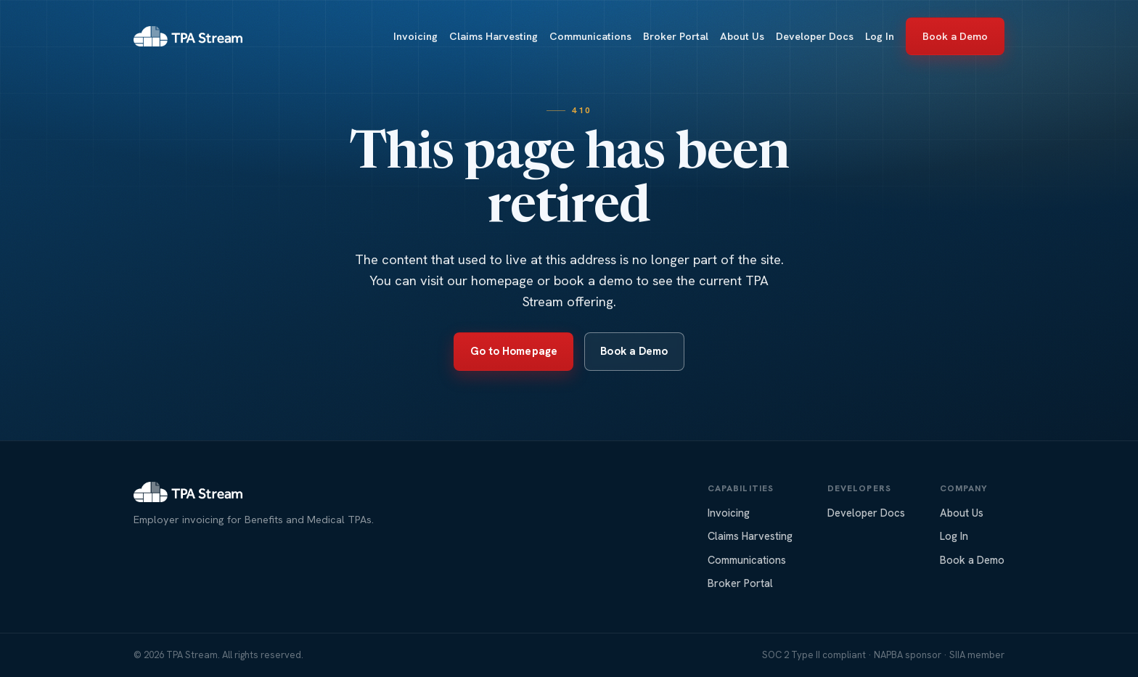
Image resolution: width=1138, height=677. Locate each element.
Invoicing (415, 36)
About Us (742, 36)
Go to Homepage (513, 351)
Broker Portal (675, 36)
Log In (879, 36)
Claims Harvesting (493, 36)
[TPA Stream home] (188, 36)
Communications (590, 36)
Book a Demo (955, 36)
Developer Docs (815, 36)
